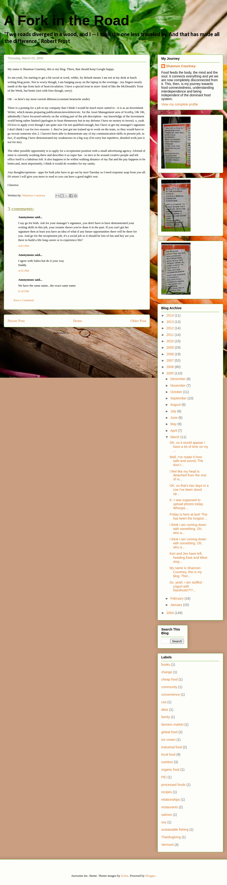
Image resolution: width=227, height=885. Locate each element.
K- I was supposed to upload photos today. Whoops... (187, 504)
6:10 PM (23, 291)
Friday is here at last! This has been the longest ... (189, 516)
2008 (170, 354)
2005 (170, 373)
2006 (170, 367)
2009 (170, 347)
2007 (170, 360)
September (178, 398)
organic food (170, 769)
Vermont (167, 845)
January (176, 605)
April (174, 430)
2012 (170, 328)
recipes (166, 792)
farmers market (172, 724)
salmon (166, 815)
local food (168, 754)
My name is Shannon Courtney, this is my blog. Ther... (186, 572)
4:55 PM (23, 270)
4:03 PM (23, 246)
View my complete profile (179, 104)
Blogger (150, 875)
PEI (164, 777)
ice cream (168, 739)
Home (77, 321)
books (165, 664)
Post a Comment (23, 300)
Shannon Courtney (181, 66)
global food (169, 732)
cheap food (169, 679)
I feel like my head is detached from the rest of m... (188, 475)
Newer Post (16, 321)
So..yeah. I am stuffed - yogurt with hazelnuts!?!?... (187, 586)
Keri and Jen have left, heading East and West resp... (188, 557)
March (175, 437)
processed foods (173, 785)
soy (163, 822)
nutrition (167, 762)
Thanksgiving (171, 837)
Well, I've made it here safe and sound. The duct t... (186, 461)
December (178, 379)
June (174, 417)
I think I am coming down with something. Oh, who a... (188, 529)
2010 (170, 341)
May (173, 424)
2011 (170, 335)
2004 (170, 613)
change (166, 672)
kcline (125, 875)
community (169, 687)
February (177, 598)
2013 (170, 322)
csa (163, 702)
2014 (170, 315)
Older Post (138, 321)
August (175, 405)
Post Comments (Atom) (85, 333)
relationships (170, 799)
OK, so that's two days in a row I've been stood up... (189, 489)
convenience (170, 694)
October (176, 392)
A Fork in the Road (66, 20)
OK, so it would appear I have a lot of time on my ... (189, 447)
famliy (165, 717)
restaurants (169, 807)
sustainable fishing (174, 829)
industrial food (171, 747)
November (178, 385)
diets (164, 709)
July (173, 411)
